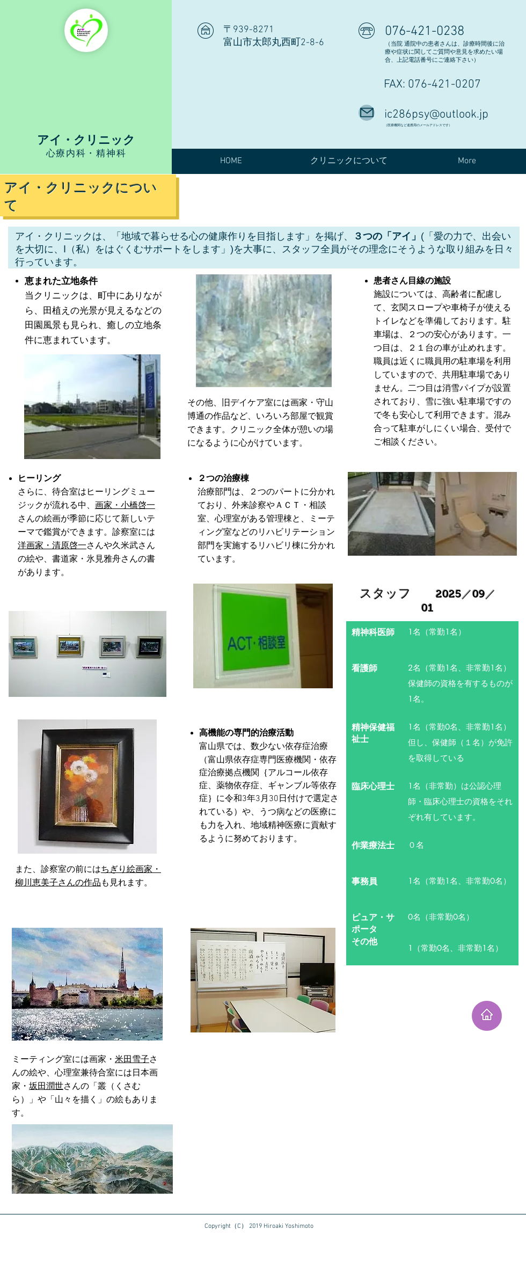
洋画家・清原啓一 (52, 545)
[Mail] (367, 113)
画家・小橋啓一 (125, 505)
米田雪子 (132, 1059)
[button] (349, 161)
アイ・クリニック (86, 140)
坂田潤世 (46, 1085)
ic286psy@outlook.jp (436, 114)
